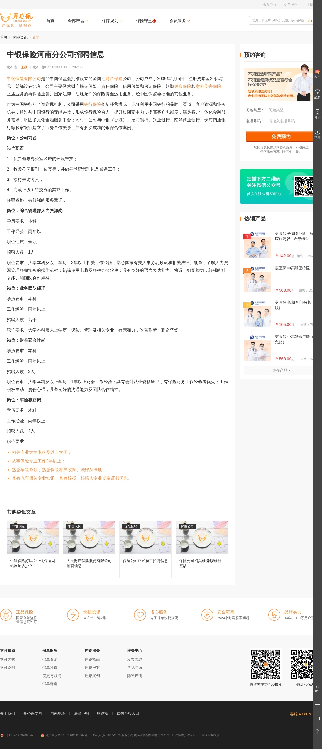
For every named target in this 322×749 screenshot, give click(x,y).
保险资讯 (20, 37)
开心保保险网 (16, 20)
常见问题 (134, 667)
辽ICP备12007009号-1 (17, 735)
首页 (50, 20)
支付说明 (7, 667)
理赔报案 (92, 667)
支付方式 (7, 659)
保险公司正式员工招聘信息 (145, 549)
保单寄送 (49, 684)
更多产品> (281, 370)
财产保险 (114, 78)
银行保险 (92, 104)
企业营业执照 (210, 735)
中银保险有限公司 (24, 78)
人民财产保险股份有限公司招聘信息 (89, 549)
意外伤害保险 (208, 86)
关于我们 (7, 713)
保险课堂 (146, 20)
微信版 (102, 713)
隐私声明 (134, 675)
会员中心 (269, 4)
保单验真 (49, 667)
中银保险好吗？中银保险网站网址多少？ (33, 549)
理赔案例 (92, 675)
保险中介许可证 (185, 735)
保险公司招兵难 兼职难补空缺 (202, 549)
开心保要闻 (32, 713)
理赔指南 (92, 659)
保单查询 (49, 659)
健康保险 (182, 86)
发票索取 (134, 659)
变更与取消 (51, 675)
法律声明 (81, 713)
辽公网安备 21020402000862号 (64, 735)
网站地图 (57, 713)
